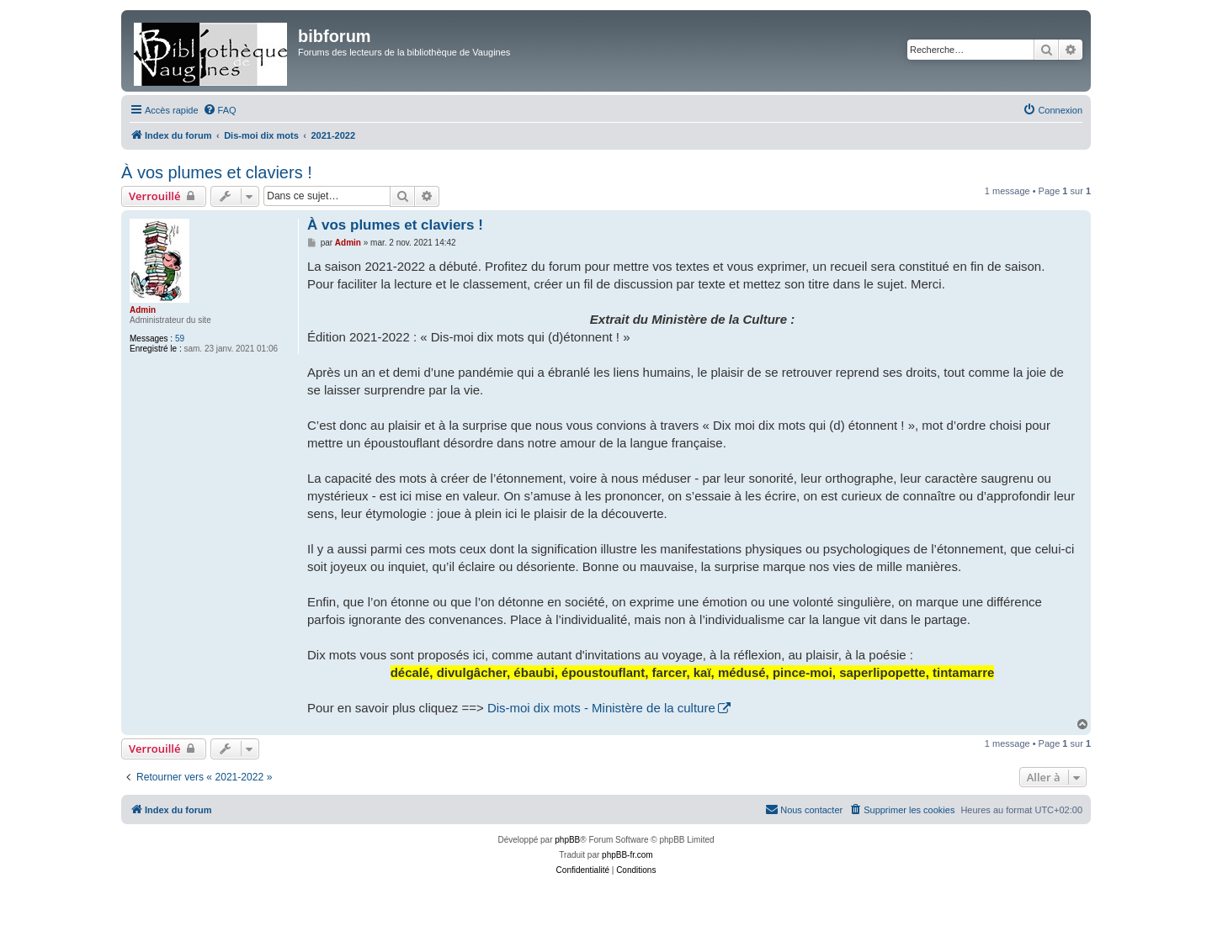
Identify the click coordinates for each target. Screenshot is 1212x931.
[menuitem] (220, 110)
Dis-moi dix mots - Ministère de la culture (601, 708)
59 (179, 338)
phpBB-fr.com (627, 855)
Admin (143, 310)
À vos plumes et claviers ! (216, 172)
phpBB (567, 839)
